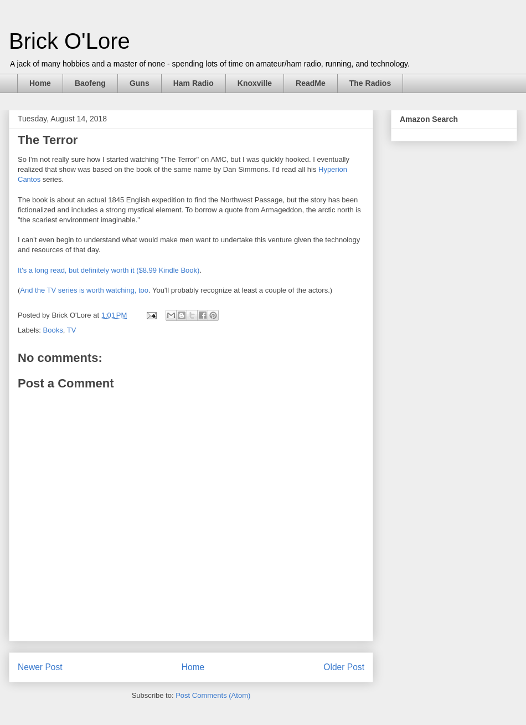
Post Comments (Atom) (213, 695)
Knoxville (255, 83)
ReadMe (311, 83)
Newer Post (40, 667)
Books (53, 330)
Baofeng (90, 83)
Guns (139, 83)
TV (71, 330)
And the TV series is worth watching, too (84, 290)
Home (40, 83)
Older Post (343, 667)
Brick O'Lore (69, 41)
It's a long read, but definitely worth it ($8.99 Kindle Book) (108, 270)
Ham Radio (193, 83)
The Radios (370, 83)
